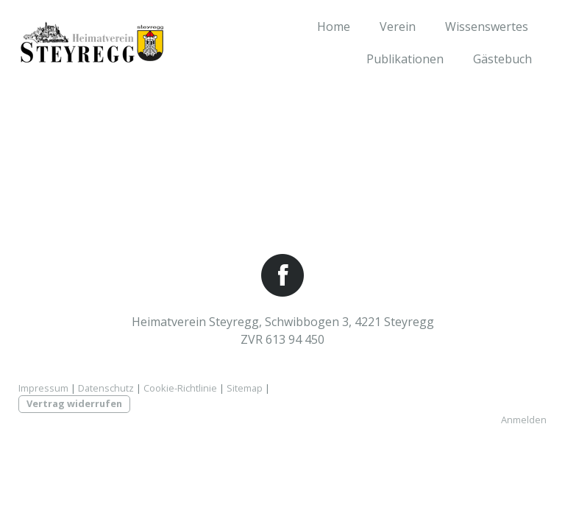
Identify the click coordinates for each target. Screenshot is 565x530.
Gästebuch (502, 59)
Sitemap (245, 388)
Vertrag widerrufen (74, 403)
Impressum (43, 388)
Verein (398, 26)
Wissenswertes (486, 26)
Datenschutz (106, 388)
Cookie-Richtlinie (180, 388)
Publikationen (405, 59)
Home (333, 26)
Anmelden (524, 419)
